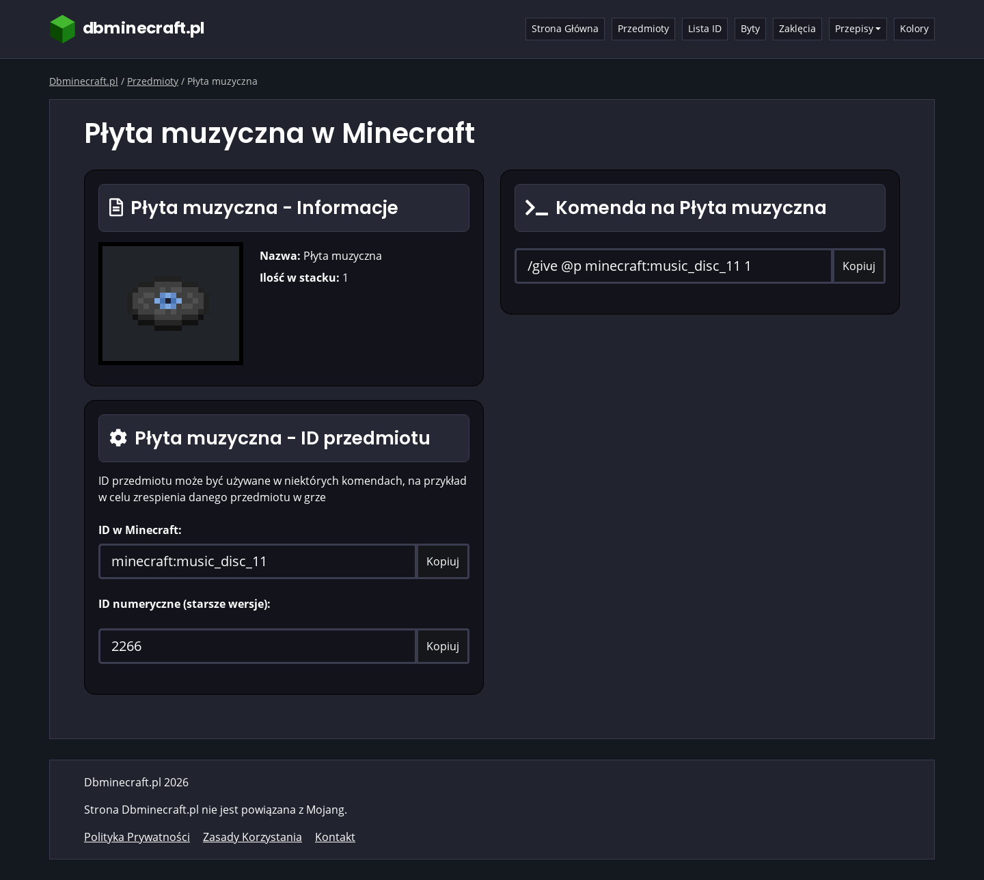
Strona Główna (565, 28)
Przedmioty (643, 28)
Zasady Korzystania (252, 836)
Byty (750, 28)
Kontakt (335, 836)
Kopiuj (442, 561)
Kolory (914, 28)
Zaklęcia (797, 28)
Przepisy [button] (854, 28)
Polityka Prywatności (137, 836)
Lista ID (705, 28)
